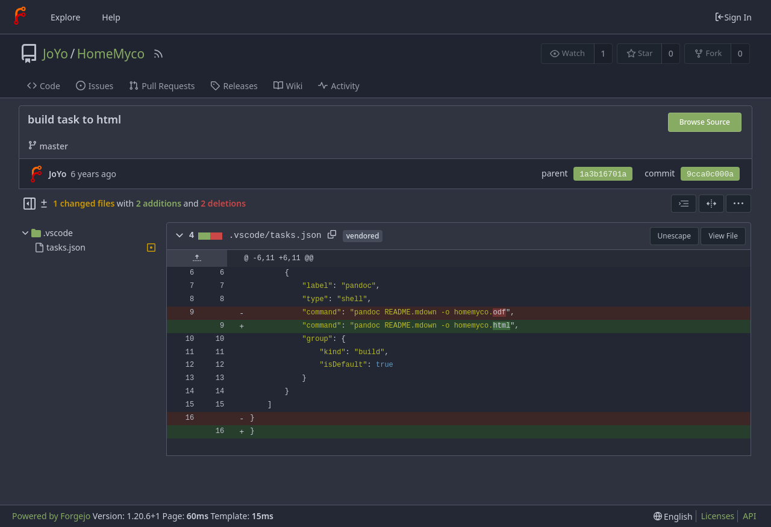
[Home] (20, 17)
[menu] (738, 204)
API (749, 516)
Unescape (674, 236)
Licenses (718, 516)
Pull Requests (162, 86)
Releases (233, 86)
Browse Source (704, 122)
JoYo (55, 54)
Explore (65, 17)
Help (111, 17)
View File (723, 236)
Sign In (733, 17)
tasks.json (66, 247)
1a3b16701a (602, 174)
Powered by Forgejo (51, 516)
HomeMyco (111, 54)
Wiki (288, 86)
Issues (94, 86)
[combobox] (683, 204)
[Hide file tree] (29, 203)
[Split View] (711, 204)
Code (43, 86)
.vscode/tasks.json (275, 235)
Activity (338, 86)
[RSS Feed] (158, 53)
